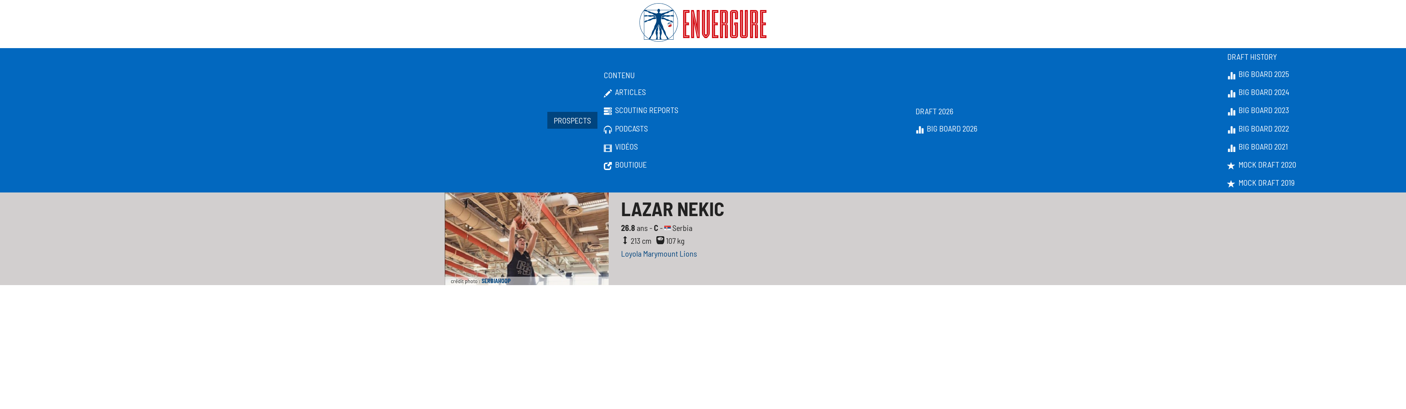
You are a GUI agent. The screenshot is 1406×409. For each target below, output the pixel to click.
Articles (625, 92)
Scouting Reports (641, 110)
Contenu (619, 75)
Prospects (572, 120)
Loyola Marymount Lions (659, 253)
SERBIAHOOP (496, 280)
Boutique (625, 165)
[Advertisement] (703, 345)
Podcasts (626, 129)
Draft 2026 (934, 111)
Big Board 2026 (946, 129)
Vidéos (621, 147)
